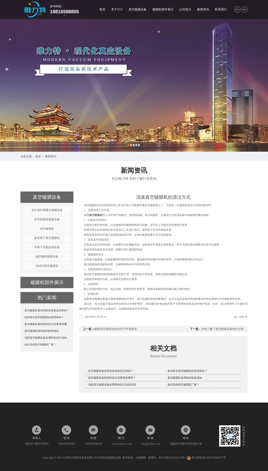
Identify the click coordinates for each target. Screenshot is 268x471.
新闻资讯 (203, 9)
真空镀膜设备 (138, 9)
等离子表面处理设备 (47, 247)
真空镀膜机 (95, 215)
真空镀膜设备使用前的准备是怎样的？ (110, 371)
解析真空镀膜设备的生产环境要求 (115, 328)
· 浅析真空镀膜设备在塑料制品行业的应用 (47, 337)
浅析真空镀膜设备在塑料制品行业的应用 (112, 384)
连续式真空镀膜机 (47, 265)
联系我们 (221, 9)
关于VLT (117, 9)
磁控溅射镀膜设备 (47, 256)
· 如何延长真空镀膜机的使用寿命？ (43, 317)
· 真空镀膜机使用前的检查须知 (41, 331)
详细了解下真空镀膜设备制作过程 (222, 328)
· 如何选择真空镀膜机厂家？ (39, 344)
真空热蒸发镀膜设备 (47, 219)
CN (237, 9)
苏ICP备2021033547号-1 (173, 457)
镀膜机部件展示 (163, 9)
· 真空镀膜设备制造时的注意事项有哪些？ (47, 324)
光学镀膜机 (47, 228)
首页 (102, 9)
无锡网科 (141, 457)
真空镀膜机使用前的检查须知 (185, 377)
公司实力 (185, 9)
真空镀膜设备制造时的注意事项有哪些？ (112, 377)
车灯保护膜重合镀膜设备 (47, 210)
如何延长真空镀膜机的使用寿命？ (187, 371)
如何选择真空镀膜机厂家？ (183, 384)
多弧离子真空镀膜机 (47, 237)
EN (244, 9)
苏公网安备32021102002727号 (206, 457)
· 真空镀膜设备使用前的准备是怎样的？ (46, 310)
